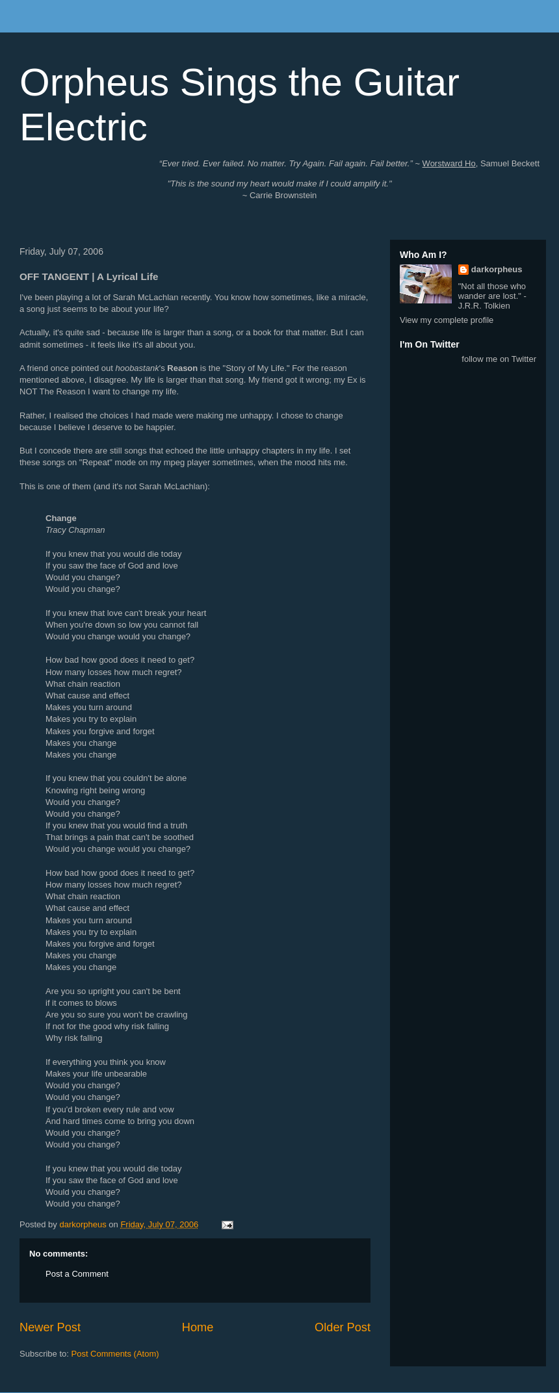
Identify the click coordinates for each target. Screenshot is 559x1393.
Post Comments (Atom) (115, 1354)
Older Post (342, 1327)
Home (198, 1327)
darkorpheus (497, 269)
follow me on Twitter (499, 359)
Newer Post (50, 1327)
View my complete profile (446, 320)
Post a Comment (77, 1274)
